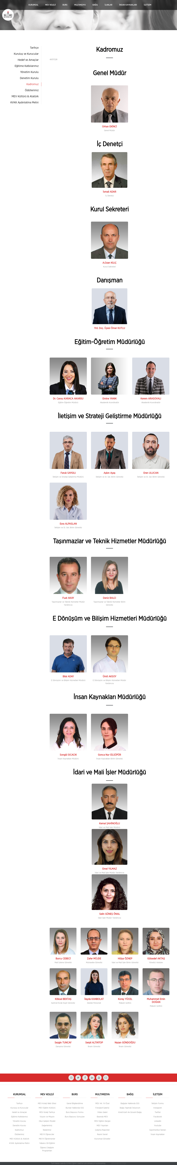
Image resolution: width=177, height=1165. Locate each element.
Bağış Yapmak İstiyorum (130, 1108)
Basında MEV (102, 1117)
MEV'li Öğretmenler (47, 1139)
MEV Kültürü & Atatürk (25, 96)
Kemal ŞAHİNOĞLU (109, 823)
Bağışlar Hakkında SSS (130, 1103)
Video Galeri (102, 1112)
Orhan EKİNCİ (109, 126)
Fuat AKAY (68, 598)
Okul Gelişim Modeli (47, 1121)
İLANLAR (108, 5)
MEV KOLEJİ (50, 5)
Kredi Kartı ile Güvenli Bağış (130, 1112)
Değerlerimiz (47, 1126)
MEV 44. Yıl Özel (102, 1103)
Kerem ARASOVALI (150, 398)
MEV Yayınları (102, 1126)
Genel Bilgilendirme (75, 1103)
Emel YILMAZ (109, 869)
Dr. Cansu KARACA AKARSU (68, 398)
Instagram (157, 1108)
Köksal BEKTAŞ (63, 999)
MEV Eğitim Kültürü (47, 1108)
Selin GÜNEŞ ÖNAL (109, 914)
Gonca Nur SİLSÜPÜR (109, 755)
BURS (65, 5)
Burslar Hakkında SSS (75, 1108)
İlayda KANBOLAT (94, 999)
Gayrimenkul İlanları (157, 1130)
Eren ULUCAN (150, 473)
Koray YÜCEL (125, 999)
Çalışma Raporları (102, 1130)
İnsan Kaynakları (158, 1134)
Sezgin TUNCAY (63, 1042)
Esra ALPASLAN (68, 524)
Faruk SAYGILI (68, 473)
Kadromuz (32, 84)
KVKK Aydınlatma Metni (24, 102)
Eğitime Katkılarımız (27, 66)
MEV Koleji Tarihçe (47, 1112)
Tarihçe (34, 47)
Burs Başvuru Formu (75, 1112)
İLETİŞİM (147, 5)
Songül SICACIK (68, 755)
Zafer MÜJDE (94, 958)
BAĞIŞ (95, 5)
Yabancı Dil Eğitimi (47, 1143)
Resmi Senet (102, 1134)
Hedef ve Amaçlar (28, 60)
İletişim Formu (158, 1103)
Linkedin (157, 1121)
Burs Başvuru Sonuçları (75, 1117)
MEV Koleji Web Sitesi (47, 1103)
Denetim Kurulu (29, 78)
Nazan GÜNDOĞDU (125, 1042)
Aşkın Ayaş (109, 473)
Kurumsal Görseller (102, 1139)
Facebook (157, 1117)
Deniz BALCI (109, 598)
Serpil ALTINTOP (94, 1042)
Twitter (158, 1112)
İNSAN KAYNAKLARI (128, 5)
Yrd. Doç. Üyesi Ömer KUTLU (109, 328)
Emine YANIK (109, 398)
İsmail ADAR (109, 192)
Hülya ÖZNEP (125, 958)
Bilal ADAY (68, 676)
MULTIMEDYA (80, 5)
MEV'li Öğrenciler (47, 1134)
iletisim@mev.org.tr (118, 1163)
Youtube (157, 1126)
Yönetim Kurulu (29, 72)
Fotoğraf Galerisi (102, 1108)
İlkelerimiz (47, 1130)
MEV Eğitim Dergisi (102, 1121)
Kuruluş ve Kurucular (26, 54)
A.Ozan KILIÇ (109, 263)
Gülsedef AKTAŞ (156, 958)
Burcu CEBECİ (63, 958)
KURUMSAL (33, 5)
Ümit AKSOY (109, 676)
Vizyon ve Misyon (47, 1117)
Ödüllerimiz (32, 90)
